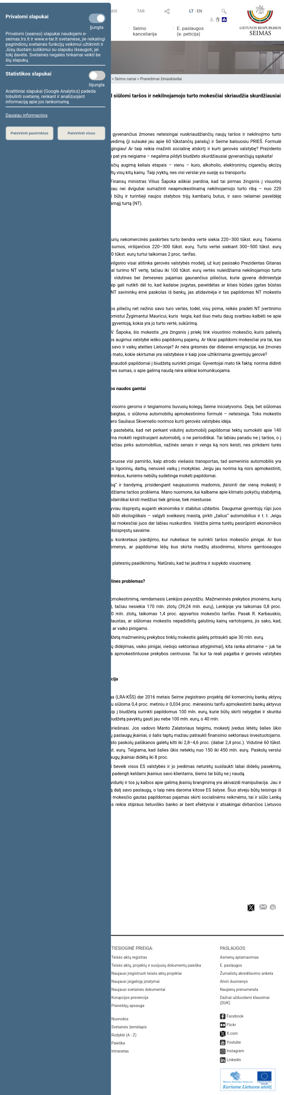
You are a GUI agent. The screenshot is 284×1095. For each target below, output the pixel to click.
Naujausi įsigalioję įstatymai (135, 981)
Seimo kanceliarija (145, 31)
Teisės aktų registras (129, 957)
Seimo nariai (125, 79)
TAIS (112, 11)
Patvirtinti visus (81, 133)
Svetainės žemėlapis (129, 1027)
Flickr (231, 1025)
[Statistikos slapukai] (97, 75)
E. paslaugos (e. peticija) (190, 31)
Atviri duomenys (234, 981)
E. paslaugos (231, 965)
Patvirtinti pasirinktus (29, 133)
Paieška (118, 1043)
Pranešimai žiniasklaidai (161, 79)
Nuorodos (119, 1019)
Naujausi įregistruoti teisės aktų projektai (146, 973)
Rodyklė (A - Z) (124, 1035)
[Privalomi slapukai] (97, 18)
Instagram (235, 1051)
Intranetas (120, 1051)
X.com (232, 1033)
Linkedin (234, 1060)
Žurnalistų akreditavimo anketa (246, 973)
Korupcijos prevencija (129, 997)
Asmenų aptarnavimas (239, 957)
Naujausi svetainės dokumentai (138, 989)
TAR (140, 11)
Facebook (235, 1016)
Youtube (234, 1042)
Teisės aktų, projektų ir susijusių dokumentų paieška (156, 965)
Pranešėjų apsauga (127, 1005)
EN (199, 11)
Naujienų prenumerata (239, 989)
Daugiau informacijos (26, 115)
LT (191, 11)
